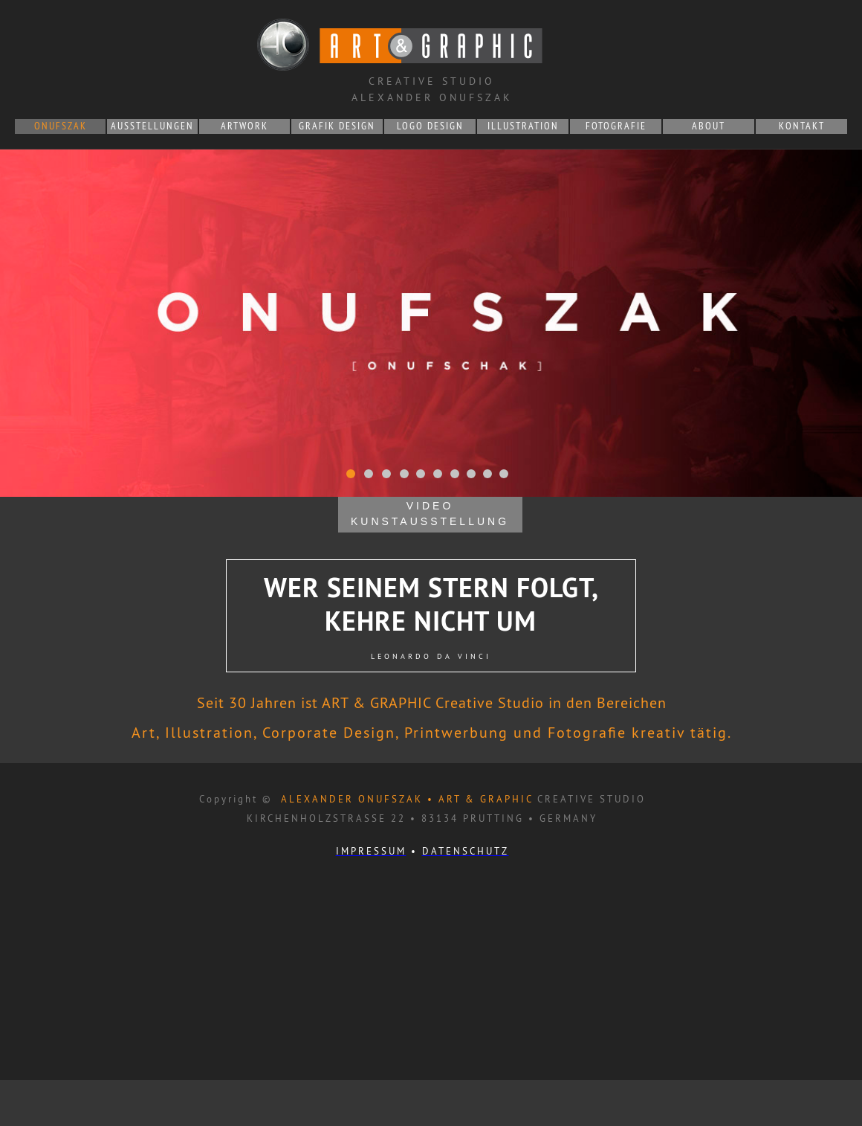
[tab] (350, 473)
